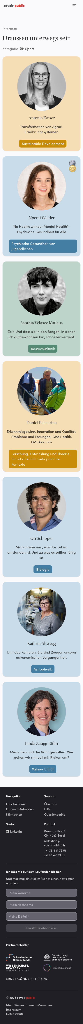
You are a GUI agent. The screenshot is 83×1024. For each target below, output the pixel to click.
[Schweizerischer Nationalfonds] (23, 957)
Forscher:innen (16, 804)
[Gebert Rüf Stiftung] (23, 967)
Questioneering (55, 814)
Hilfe (47, 809)
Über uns (50, 804)
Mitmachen (14, 814)
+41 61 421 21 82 (54, 855)
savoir (14, 5)
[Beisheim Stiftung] (60, 967)
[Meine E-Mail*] (41, 916)
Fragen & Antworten (20, 809)
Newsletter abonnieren (41, 928)
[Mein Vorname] (41, 893)
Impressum (14, 1009)
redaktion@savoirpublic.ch (54, 843)
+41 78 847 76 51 (55, 850)
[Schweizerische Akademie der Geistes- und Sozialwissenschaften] (60, 957)
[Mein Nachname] (41, 904)
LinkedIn (14, 831)
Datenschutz (14, 1014)
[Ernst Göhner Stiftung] (27, 978)
